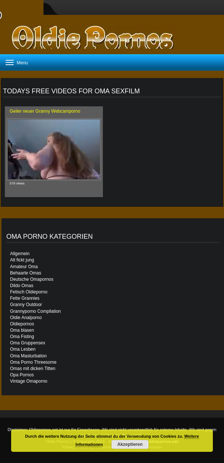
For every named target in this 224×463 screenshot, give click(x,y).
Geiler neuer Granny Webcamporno (45, 111)
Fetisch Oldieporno (29, 292)
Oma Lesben (23, 349)
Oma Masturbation (28, 355)
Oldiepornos (22, 324)
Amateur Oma (24, 266)
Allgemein (20, 253)
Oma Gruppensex (27, 342)
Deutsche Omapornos (31, 279)
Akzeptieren (130, 444)
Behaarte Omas (25, 273)
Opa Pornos (22, 374)
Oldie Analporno (26, 317)
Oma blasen (22, 330)
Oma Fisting (22, 336)
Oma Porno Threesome (33, 362)
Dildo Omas (21, 285)
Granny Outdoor (26, 304)
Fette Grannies (24, 298)
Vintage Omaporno (29, 381)
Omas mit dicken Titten (32, 368)
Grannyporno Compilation (35, 311)
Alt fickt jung (22, 260)
